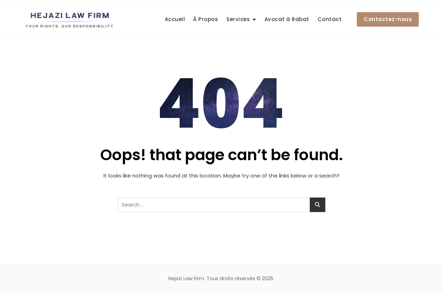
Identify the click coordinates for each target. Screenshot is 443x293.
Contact (330, 19)
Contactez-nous (388, 19)
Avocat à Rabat (286, 19)
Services (238, 19)
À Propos (205, 19)
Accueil (175, 19)
